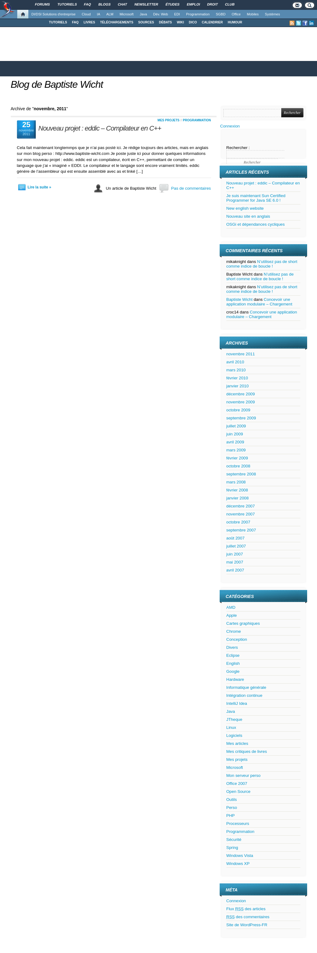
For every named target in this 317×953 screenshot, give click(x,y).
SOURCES (146, 22)
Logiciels (234, 735)
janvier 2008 (237, 498)
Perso (231, 807)
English (233, 663)
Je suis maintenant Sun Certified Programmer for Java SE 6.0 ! (256, 198)
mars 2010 (236, 370)
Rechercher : (238, 147)
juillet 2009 (236, 426)
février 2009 (237, 458)
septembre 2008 (241, 474)
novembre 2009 (240, 402)
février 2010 (237, 378)
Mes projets (168, 120)
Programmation (197, 14)
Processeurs (237, 823)
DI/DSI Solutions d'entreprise (53, 14)
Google (233, 671)
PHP (230, 815)
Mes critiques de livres (246, 751)
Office (236, 14)
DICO (193, 22)
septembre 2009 (241, 418)
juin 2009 (234, 434)
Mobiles (253, 14)
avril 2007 (235, 570)
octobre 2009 (238, 410)
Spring (232, 847)
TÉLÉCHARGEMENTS (116, 22)
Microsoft (126, 14)
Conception (236, 639)
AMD (231, 607)
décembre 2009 (240, 394)
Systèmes (272, 14)
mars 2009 (236, 450)
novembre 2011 (240, 354)
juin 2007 (234, 554)
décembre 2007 (240, 506)
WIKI (180, 22)
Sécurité (234, 839)
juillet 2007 (236, 546)
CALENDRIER (212, 22)
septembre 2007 (241, 530)
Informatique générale (246, 687)
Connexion (230, 126)
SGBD (221, 14)
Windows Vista (239, 855)
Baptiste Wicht (239, 299)
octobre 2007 (238, 522)
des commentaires (248, 917)
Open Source (238, 791)
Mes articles (237, 743)
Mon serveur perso (243, 775)
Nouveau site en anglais (248, 216)
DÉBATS (165, 22)
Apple (231, 615)
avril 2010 (235, 362)
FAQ (75, 22)
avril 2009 (235, 442)
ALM (109, 14)
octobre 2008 (238, 466)
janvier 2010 (237, 386)
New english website (245, 208)
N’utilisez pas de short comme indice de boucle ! (261, 264)
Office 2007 (236, 783)
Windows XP (238, 863)
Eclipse (233, 655)
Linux (231, 727)
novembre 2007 (240, 514)
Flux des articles (246, 909)
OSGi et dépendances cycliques (255, 224)
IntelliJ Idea (236, 703)
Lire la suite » (39, 187)
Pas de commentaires (191, 188)
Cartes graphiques (243, 623)
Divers (232, 647)
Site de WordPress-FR (246, 925)
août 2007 (235, 538)
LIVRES (89, 22)
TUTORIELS (58, 22)
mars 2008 (236, 482)
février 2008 (237, 490)
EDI (177, 14)
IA (98, 14)
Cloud (86, 14)
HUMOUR (235, 22)
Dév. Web (160, 14)
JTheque (234, 719)
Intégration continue (244, 695)
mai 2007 (234, 562)
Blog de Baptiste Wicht (57, 84)
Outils (231, 799)
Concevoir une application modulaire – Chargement (259, 301)
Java (143, 14)
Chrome (233, 631)
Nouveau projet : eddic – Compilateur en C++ (100, 128)
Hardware (235, 679)
